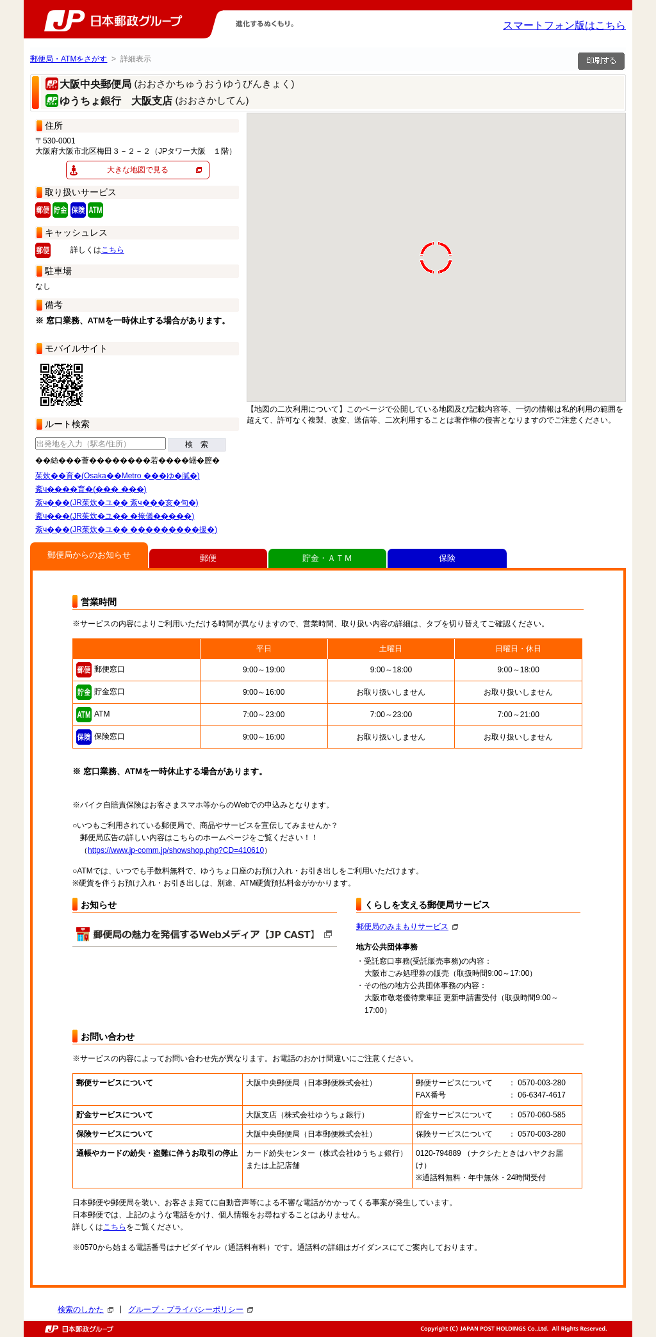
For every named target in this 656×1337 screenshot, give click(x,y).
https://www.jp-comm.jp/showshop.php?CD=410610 (176, 850)
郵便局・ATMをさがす (68, 58)
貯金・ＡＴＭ (327, 558)
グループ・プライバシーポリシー (190, 1309)
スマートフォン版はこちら (564, 25)
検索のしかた (85, 1309)
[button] (618, 224)
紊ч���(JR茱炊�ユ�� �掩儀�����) (114, 516)
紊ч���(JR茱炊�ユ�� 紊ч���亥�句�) (117, 502)
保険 (447, 558)
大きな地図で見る (137, 169)
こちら (112, 249)
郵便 (208, 558)
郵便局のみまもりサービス (407, 926)
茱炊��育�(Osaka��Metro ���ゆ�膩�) (117, 475)
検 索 (196, 444)
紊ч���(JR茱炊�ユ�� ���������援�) (126, 529)
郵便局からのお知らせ (89, 555)
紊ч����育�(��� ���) (91, 489)
